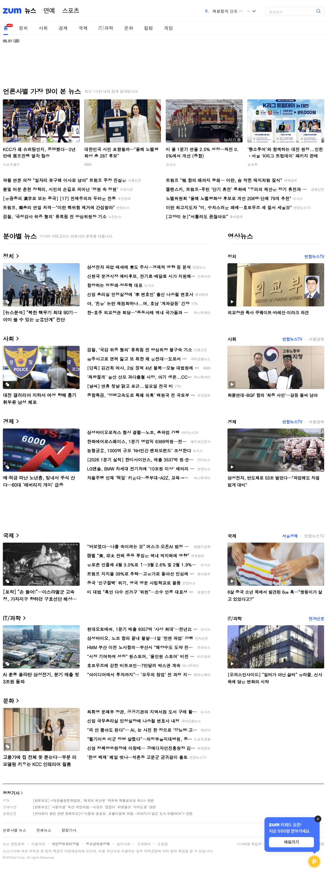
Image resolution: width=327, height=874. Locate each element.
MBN (88, 164)
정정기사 (11, 793)
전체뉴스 (43, 830)
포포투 (252, 164)
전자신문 (316, 618)
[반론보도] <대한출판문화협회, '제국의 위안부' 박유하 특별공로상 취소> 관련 (93, 800)
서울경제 (316, 339)
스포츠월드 (11, 164)
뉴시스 (171, 164)
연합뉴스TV (314, 256)
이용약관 (38, 843)
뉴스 (30, 10)
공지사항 (123, 843)
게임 (168, 28)
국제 (83, 28)
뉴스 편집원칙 (13, 843)
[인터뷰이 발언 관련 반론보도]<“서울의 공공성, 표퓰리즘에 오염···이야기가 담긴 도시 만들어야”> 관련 (113, 813)
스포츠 (70, 10)
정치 (23, 28)
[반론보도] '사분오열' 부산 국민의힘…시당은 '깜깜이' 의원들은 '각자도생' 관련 (94, 806)
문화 (128, 28)
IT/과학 (105, 28)
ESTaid (11, 857)
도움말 (163, 843)
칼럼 (148, 28)
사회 (43, 28)
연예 (49, 10)
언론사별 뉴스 (14, 830)
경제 (63, 28)
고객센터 (144, 843)
